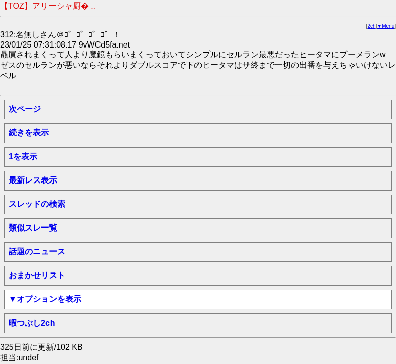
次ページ (25, 109)
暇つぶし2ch (32, 322)
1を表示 (23, 156)
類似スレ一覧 (33, 227)
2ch (372, 26)
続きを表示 (29, 132)
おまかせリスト (37, 275)
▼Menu (385, 26)
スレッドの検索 (37, 204)
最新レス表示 (33, 180)
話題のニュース (37, 251)
